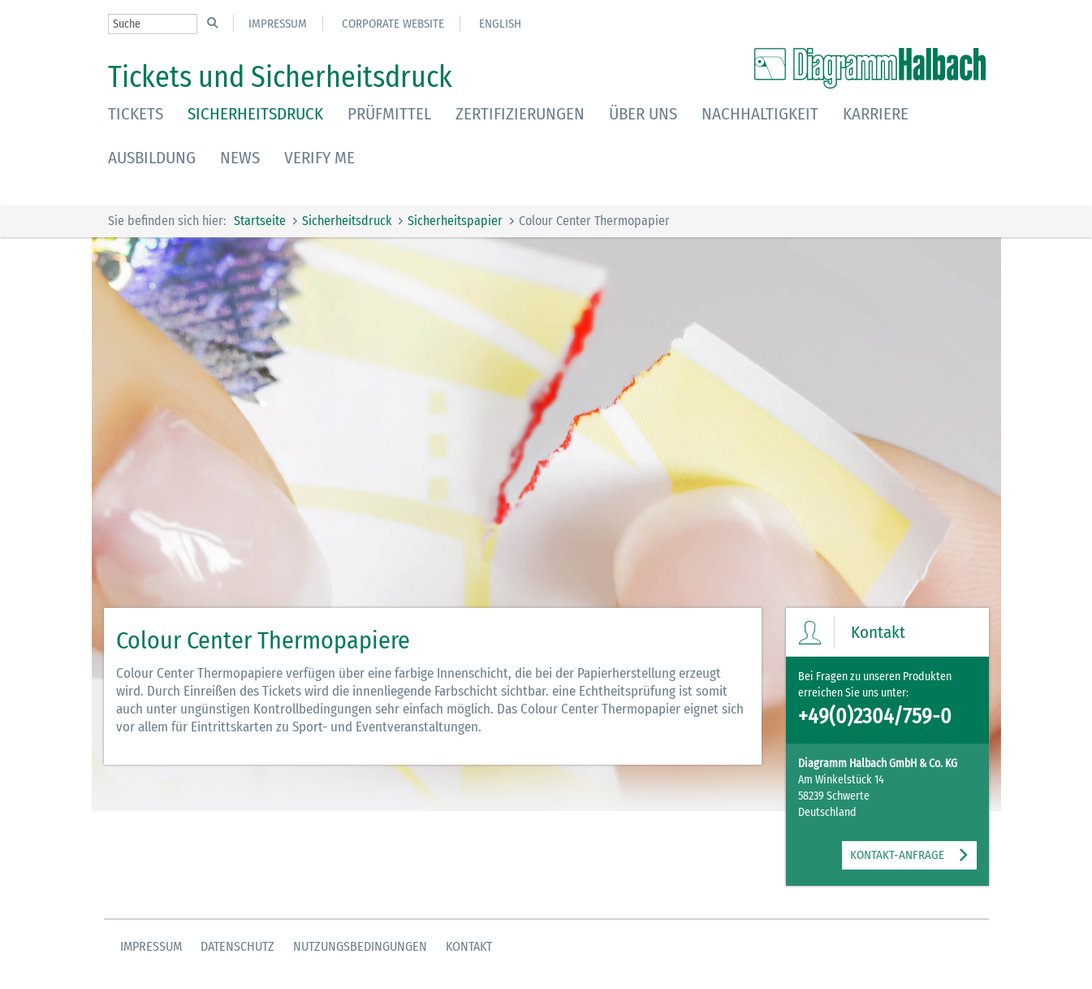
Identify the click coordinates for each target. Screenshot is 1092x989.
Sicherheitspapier (455, 220)
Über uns (643, 113)
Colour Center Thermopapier (594, 220)
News (240, 157)
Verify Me (319, 157)
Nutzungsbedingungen (360, 946)
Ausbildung (152, 157)
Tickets (135, 113)
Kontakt (469, 946)
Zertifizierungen (520, 113)
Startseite (260, 220)
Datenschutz (237, 946)
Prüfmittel (389, 113)
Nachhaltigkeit (759, 113)
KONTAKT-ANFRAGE (897, 855)
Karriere (876, 113)
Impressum (277, 23)
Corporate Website (393, 23)
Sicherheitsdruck (255, 113)
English (500, 23)
